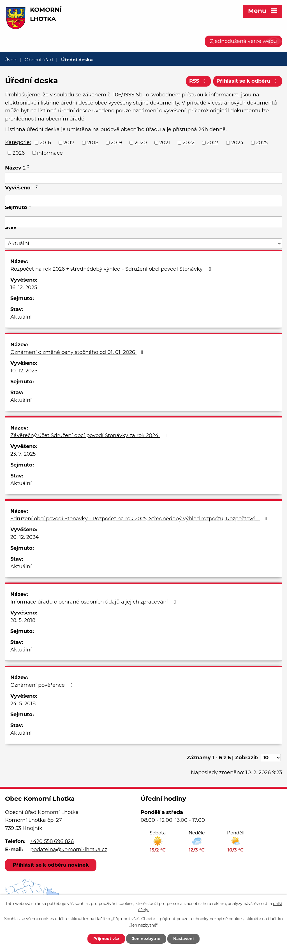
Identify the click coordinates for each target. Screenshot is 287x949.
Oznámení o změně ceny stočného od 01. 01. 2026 (77, 352)
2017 (69, 143)
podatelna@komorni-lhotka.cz (68, 849)
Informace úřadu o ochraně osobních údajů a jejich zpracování (94, 602)
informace (50, 153)
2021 (164, 143)
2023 (213, 143)
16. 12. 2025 (23, 287)
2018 (92, 143)
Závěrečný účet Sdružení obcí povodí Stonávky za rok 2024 (89, 435)
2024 (237, 143)
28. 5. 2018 (22, 620)
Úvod (10, 59)
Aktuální (21, 317)
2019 (116, 143)
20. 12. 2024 (24, 537)
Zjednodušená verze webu (243, 41)
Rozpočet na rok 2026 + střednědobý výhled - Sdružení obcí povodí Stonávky (111, 269)
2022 (189, 143)
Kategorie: (18, 142)
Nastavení (183, 938)
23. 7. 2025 (23, 454)
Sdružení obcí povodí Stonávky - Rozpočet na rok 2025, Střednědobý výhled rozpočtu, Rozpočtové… (139, 519)
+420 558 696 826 (52, 841)
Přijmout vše (106, 938)
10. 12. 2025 (23, 371)
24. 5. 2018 (23, 703)
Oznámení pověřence (42, 685)
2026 (19, 153)
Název (15, 168)
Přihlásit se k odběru (247, 81)
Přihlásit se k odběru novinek (51, 865)
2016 (45, 143)
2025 (262, 143)
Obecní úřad (39, 59)
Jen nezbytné (146, 938)
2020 (141, 143)
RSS (198, 81)
